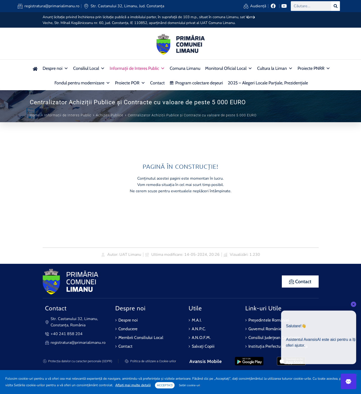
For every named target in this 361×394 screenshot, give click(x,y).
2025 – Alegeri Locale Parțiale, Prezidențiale (268, 83)
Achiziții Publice (109, 115)
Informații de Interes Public (137, 68)
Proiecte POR (130, 83)
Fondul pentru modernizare (82, 83)
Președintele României (268, 320)
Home (35, 115)
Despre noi (55, 68)
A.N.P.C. (199, 328)
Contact (157, 83)
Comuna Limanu (185, 68)
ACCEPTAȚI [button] (165, 385)
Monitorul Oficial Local (228, 68)
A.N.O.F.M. (201, 337)
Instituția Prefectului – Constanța (278, 346)
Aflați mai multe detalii (133, 385)
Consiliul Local (89, 68)
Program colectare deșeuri (199, 83)
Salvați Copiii (203, 346)
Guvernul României (265, 328)
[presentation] (248, 17)
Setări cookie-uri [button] (189, 385)
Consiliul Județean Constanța (274, 337)
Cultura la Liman (275, 68)
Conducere (128, 328)
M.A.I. (197, 320)
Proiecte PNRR (314, 68)
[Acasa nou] (35, 68)
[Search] (335, 6)
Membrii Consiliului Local (140, 337)
